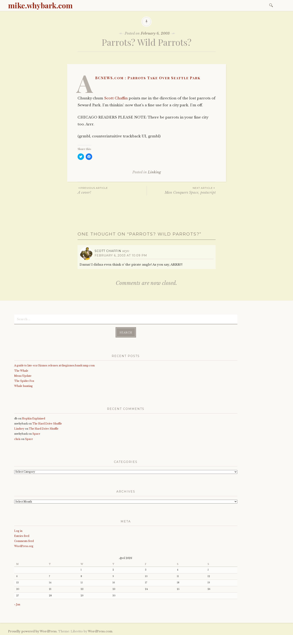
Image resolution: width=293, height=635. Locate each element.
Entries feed (21, 535)
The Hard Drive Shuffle (47, 422)
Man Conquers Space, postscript (181, 190)
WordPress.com (100, 630)
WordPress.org (23, 545)
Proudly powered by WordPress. (32, 630)
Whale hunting (23, 385)
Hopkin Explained (33, 417)
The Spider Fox (24, 380)
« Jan (17, 603)
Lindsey (19, 427)
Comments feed (24, 540)
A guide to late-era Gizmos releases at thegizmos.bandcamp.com (54, 364)
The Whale (21, 369)
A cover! (112, 190)
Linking (154, 172)
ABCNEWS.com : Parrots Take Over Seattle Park (147, 78)
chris (17, 438)
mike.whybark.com (40, 5)
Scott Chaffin (116, 98)
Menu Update (22, 375)
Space (36, 432)
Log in (18, 530)
